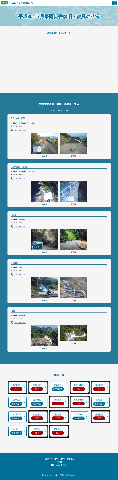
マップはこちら (20, 130)
